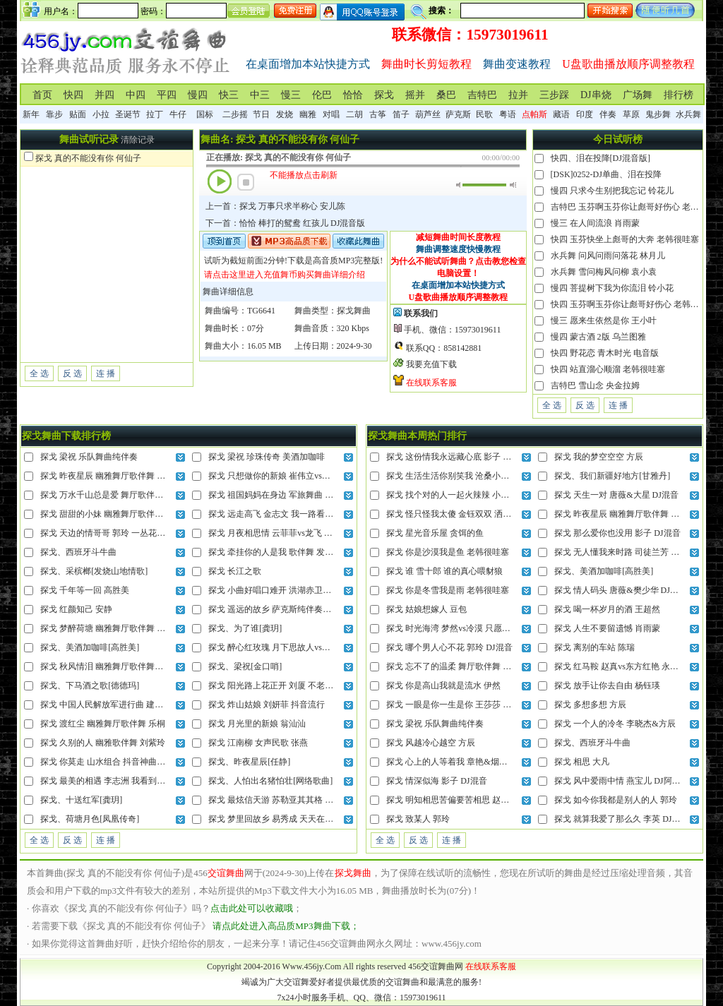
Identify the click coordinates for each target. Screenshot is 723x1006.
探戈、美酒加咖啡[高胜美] (89, 647)
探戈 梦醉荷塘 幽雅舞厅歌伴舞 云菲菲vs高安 (123, 628)
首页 (42, 95)
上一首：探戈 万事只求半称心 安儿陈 (275, 206)
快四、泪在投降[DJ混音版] (600, 158)
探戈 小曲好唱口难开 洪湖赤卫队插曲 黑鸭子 (292, 590)
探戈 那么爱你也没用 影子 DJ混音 (617, 533)
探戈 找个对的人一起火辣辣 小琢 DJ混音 (461, 495)
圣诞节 (128, 114)
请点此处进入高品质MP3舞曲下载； (286, 926)
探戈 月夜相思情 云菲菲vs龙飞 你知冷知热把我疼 (300, 533)
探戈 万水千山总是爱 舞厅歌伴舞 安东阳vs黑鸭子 (132, 495)
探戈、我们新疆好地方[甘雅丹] (612, 476)
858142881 (462, 348)
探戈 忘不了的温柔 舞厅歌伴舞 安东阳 (457, 666)
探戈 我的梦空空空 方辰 (598, 457)
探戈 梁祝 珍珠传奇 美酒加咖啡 (266, 457)
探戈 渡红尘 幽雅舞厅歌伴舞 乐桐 (102, 724)
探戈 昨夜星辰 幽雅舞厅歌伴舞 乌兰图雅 (115, 476)
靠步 (54, 114)
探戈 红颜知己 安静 (76, 609)
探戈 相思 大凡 (581, 762)
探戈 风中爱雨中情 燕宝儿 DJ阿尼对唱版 (629, 781)
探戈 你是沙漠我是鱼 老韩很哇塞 (447, 552)
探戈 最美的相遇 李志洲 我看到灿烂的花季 (119, 781)
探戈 (384, 95)
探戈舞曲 (354, 311)
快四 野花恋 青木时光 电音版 (605, 353)
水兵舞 (688, 114)
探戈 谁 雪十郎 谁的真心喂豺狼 (444, 571)
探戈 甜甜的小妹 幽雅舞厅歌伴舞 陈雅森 (115, 514)
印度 (584, 114)
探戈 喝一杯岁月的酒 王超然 (607, 609)
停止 (245, 182)
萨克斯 (458, 114)
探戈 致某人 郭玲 (418, 819)
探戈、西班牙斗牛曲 (78, 552)
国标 (204, 114)
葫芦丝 (428, 114)
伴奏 (607, 114)
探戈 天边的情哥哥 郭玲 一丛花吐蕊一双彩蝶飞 (128, 533)
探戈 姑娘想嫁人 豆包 (426, 609)
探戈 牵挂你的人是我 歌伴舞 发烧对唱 (279, 552)
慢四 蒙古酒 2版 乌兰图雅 (598, 337)
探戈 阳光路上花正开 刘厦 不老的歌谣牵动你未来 (300, 685)
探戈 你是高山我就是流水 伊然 (443, 685)
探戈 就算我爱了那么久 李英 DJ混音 (621, 819)
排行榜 (678, 95)
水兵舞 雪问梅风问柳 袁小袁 (604, 272)
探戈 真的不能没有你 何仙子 (88, 158)
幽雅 (307, 114)
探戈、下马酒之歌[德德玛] (89, 685)
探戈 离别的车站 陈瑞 (594, 647)
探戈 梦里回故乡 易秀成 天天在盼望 (275, 819)
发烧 (284, 114)
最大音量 (513, 185)
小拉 (100, 114)
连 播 (105, 373)
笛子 (401, 114)
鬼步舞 (658, 114)
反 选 (72, 373)
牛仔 (177, 114)
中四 (135, 95)
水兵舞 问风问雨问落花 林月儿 (608, 256)
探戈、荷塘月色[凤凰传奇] (89, 819)
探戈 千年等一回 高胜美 (84, 590)
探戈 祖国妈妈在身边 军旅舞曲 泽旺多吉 (283, 495)
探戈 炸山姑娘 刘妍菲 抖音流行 (266, 704)
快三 (229, 95)
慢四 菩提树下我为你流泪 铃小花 (612, 288)
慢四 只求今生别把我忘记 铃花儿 (612, 191)
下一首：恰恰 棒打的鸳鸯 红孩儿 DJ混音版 (285, 223)
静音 (459, 185)
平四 (167, 95)
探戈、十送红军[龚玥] (81, 800)
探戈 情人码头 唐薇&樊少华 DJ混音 (620, 590)
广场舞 (637, 95)
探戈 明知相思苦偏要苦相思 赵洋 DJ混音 (461, 800)
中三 (260, 95)
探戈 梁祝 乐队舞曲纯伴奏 (89, 457)
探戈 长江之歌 (234, 571)
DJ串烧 (595, 95)
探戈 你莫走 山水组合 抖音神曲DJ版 (107, 762)
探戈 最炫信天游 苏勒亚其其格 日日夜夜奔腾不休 (300, 800)
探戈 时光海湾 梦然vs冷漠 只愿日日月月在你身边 (478, 628)
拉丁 (154, 114)
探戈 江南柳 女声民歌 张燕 (258, 743)
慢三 (291, 95)
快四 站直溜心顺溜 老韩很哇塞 (608, 369)
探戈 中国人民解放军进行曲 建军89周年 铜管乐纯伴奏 (140, 704)
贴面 (77, 114)
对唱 (331, 114)
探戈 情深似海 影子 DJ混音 (436, 781)
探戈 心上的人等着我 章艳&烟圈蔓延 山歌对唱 (473, 762)
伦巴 (322, 95)
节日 (261, 114)
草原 (631, 114)
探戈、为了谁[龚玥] (245, 628)
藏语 (561, 114)
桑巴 (446, 95)
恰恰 (353, 95)
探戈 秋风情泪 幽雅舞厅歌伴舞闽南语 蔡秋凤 (124, 666)
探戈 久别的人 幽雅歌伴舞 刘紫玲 (102, 743)
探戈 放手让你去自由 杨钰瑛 (607, 685)
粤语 (507, 114)
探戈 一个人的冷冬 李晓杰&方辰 (614, 724)
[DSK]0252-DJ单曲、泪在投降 (606, 174)
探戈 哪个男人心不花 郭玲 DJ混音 (449, 647)
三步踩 (554, 95)
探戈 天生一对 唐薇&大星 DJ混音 (616, 495)
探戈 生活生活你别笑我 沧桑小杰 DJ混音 (461, 476)
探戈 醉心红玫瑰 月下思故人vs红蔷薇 (277, 647)
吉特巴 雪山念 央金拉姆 (595, 385)
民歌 (484, 114)
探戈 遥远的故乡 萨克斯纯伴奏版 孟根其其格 (292, 609)
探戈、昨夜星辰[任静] (249, 762)
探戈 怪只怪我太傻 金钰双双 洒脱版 (453, 514)
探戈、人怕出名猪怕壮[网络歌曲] (270, 781)
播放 (220, 181)
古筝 (377, 114)
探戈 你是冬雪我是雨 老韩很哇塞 (447, 590)
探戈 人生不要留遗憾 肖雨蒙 (607, 628)
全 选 (39, 373)
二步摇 (235, 114)
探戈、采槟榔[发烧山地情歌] (94, 571)
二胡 (354, 114)
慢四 (198, 95)
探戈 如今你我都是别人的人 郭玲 (615, 800)
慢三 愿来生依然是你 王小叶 (604, 320)
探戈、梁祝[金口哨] (245, 666)
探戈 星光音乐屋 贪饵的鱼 (435, 533)
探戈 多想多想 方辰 (590, 704)
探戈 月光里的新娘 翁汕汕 (257, 724)
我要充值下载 (431, 364)
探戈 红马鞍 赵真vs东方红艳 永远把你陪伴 (633, 666)
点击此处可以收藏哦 (251, 908)
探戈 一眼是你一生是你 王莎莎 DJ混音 (457, 704)
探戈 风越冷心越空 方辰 (430, 743)
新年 (31, 114)
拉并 (518, 95)
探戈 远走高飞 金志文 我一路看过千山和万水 (292, 514)
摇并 (415, 95)
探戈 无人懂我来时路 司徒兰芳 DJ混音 (625, 552)
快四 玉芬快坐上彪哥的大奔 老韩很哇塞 (625, 239)
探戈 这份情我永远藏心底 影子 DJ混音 (457, 457)
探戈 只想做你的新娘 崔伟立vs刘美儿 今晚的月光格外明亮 (317, 476)
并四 (104, 95)
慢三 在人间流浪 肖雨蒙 (595, 223)
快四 (73, 95)
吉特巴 (482, 95)
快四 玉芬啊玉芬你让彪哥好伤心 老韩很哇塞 (633, 304)
